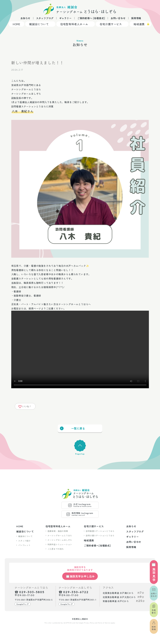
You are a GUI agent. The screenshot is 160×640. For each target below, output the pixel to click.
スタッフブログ (45, 18)
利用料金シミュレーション (60, 544)
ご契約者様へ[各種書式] (97, 545)
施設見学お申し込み (82, 576)
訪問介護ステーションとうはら (100, 535)
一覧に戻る (78, 428)
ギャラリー (65, 18)
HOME (16, 24)
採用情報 (136, 18)
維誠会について (39, 24)
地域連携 (139, 24)
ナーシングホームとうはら (60, 535)
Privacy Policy (89, 623)
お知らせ (25, 18)
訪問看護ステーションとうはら (100, 531)
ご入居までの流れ (56, 548)
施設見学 (154, 575)
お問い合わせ (118, 18)
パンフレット (24, 545)
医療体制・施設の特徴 (58, 531)
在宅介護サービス (111, 24)
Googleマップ (22, 604)
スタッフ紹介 (24, 540)
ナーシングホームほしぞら (60, 540)
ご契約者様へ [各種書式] (91, 18)
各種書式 (154, 611)
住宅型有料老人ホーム (74, 24)
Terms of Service (104, 623)
